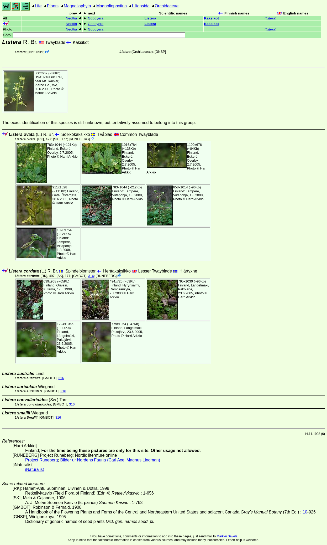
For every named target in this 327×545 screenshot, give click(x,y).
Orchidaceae (167, 6)
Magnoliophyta (77, 6)
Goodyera (95, 18)
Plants (52, 6)
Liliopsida (141, 6)
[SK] (56, 139)
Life (38, 6)
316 (91, 276)
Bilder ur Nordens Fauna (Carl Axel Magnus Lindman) (110, 460)
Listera (150, 18)
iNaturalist (36, 52)
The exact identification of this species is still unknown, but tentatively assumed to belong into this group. (99, 122)
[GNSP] (160, 52)
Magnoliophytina (111, 6)
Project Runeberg (41, 460)
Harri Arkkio (69, 156)
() (270, 18)
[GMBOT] (79, 276)
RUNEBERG (79, 139)
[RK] (40, 139)
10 (305, 512)
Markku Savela (227, 536)
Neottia (71, 18)
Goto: (94, 35)
